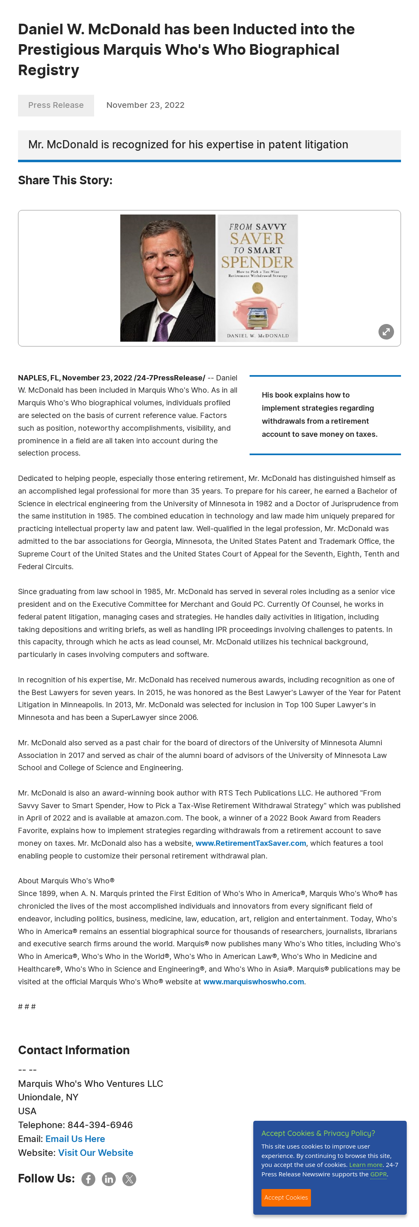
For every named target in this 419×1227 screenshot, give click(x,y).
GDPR (378, 1174)
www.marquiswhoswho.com (253, 982)
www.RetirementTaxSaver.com (251, 843)
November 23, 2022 (145, 105)
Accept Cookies (286, 1197)
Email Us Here (75, 1139)
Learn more (366, 1164)
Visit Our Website (95, 1153)
